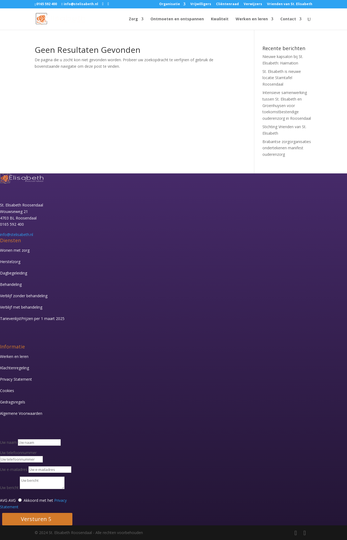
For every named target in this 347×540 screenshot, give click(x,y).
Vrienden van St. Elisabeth (289, 4)
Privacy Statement (16, 379)
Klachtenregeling (14, 367)
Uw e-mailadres (13, 469)
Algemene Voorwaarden (21, 413)
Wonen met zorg (15, 250)
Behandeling (11, 284)
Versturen (34, 519)
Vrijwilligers (200, 4)
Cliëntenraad (227, 4)
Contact (288, 19)
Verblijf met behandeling (21, 307)
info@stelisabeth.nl (16, 234)
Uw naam (8, 442)
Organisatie (169, 4)
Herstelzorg (10, 261)
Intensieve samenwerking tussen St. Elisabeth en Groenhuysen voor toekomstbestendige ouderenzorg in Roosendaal (286, 105)
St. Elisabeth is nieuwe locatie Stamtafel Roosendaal (281, 78)
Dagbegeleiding (13, 273)
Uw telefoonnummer (18, 452)
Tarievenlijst (32, 318)
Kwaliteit (220, 19)
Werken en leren (252, 19)
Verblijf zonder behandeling (23, 295)
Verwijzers (253, 4)
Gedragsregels (12, 402)
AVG (3, 500)
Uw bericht (9, 487)
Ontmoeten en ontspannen (177, 19)
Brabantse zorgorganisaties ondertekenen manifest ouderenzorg (286, 148)
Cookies (7, 390)
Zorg (133, 19)
